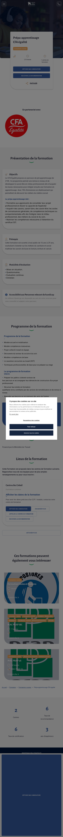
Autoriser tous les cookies (31, 433)
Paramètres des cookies (31, 420)
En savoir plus (13, 414)
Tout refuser (31, 426)
